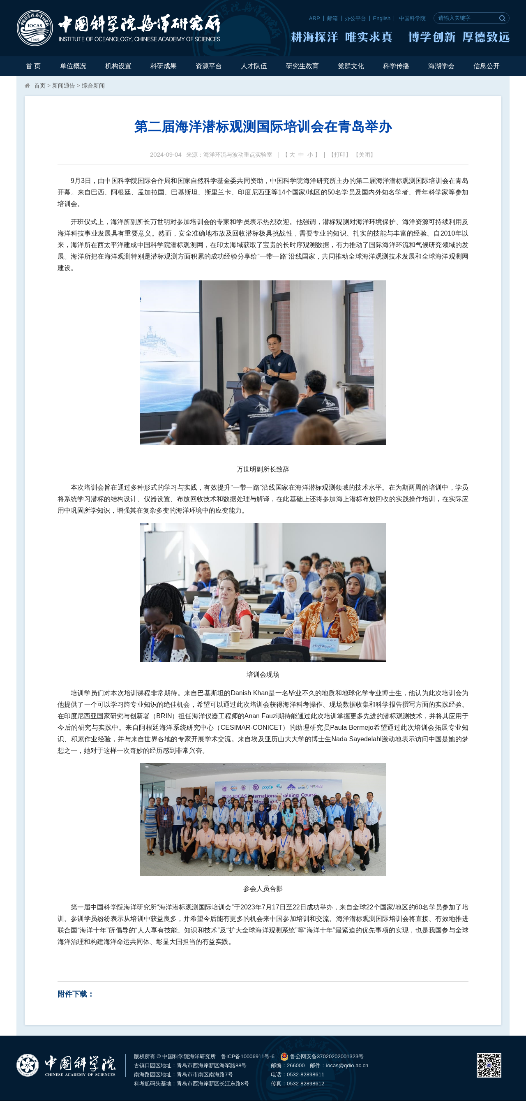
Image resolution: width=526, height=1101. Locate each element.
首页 (40, 85)
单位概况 (73, 65)
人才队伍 (254, 65)
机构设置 (118, 65)
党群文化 (351, 65)
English (382, 18)
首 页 (33, 65)
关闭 (364, 154)
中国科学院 (412, 18)
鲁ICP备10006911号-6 (248, 1056)
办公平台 (355, 18)
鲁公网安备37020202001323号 (322, 1056)
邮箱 (332, 18)
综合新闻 (93, 85)
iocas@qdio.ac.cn (347, 1065)
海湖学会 (441, 65)
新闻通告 (63, 85)
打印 (340, 154)
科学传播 (396, 65)
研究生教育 (302, 65)
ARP (314, 18)
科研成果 (163, 65)
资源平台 (209, 65)
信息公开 (486, 65)
